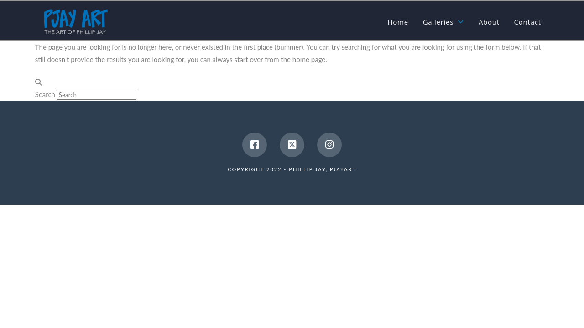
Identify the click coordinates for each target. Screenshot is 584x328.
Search (45, 94)
